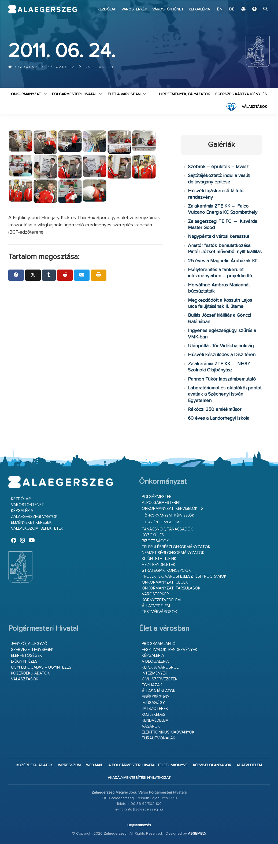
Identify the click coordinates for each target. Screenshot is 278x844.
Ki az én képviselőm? (162, 522)
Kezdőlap (107, 9)
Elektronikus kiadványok (168, 732)
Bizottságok (155, 541)
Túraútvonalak (158, 738)
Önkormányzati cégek (165, 582)
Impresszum (69, 765)
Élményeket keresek (31, 523)
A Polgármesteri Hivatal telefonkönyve (148, 765)
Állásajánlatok (159, 691)
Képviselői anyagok (212, 765)
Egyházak (152, 685)
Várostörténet (167, 9)
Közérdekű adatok (30, 673)
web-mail (94, 765)
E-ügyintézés (24, 661)
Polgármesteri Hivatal (74, 94)
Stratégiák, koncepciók (166, 571)
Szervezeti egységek (32, 650)
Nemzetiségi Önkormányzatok (173, 553)
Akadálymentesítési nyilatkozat (139, 778)
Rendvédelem (155, 720)
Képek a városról (160, 667)
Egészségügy (155, 697)
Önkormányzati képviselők (170, 509)
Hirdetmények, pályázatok (184, 94)
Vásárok (151, 726)
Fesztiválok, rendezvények (169, 650)
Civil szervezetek (159, 679)
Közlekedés (153, 715)
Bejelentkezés (139, 825)
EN (220, 9)
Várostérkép (134, 9)
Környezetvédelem (161, 600)
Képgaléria (199, 9)
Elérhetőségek (26, 656)
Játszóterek (155, 709)
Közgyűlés (153, 535)
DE (232, 9)
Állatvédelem (156, 606)
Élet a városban (124, 94)
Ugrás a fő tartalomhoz (256, 2)
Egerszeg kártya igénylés (241, 94)
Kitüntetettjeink (159, 559)
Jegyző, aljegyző (29, 644)
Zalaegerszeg (42, 9)
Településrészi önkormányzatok (176, 547)
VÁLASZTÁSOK (254, 107)
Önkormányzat (26, 94)
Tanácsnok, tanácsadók (167, 529)
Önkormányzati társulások (171, 588)
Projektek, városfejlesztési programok (184, 576)
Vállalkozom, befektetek (37, 528)
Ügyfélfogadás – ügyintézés (41, 667)
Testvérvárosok (159, 612)
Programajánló (159, 644)
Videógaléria (155, 661)
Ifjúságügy (153, 703)
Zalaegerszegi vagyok (34, 517)
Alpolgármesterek (161, 503)
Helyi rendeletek (158, 565)
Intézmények (154, 673)
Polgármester (157, 497)
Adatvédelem (249, 765)
